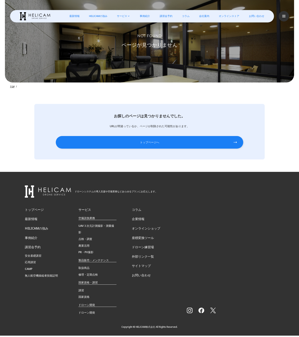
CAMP (28, 276)
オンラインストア (227, 16)
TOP (12, 86)
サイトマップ (141, 276)
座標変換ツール (143, 243)
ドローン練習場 (143, 254)
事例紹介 (143, 16)
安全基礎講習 (33, 263)
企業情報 (138, 221)
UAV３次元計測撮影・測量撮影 (96, 230)
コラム (184, 16)
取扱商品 (83, 269)
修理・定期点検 (88, 276)
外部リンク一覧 (143, 265)
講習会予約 (163, 16)
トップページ (34, 210)
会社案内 (202, 16)
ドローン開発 (86, 314)
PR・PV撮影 (85, 253)
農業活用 (83, 247)
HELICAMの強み (96, 16)
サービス (120, 16)
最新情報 (72, 16)
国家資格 (83, 298)
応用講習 (30, 269)
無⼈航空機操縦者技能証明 (41, 283)
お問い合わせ (254, 16)
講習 (81, 291)
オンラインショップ (146, 232)
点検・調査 (85, 240)
